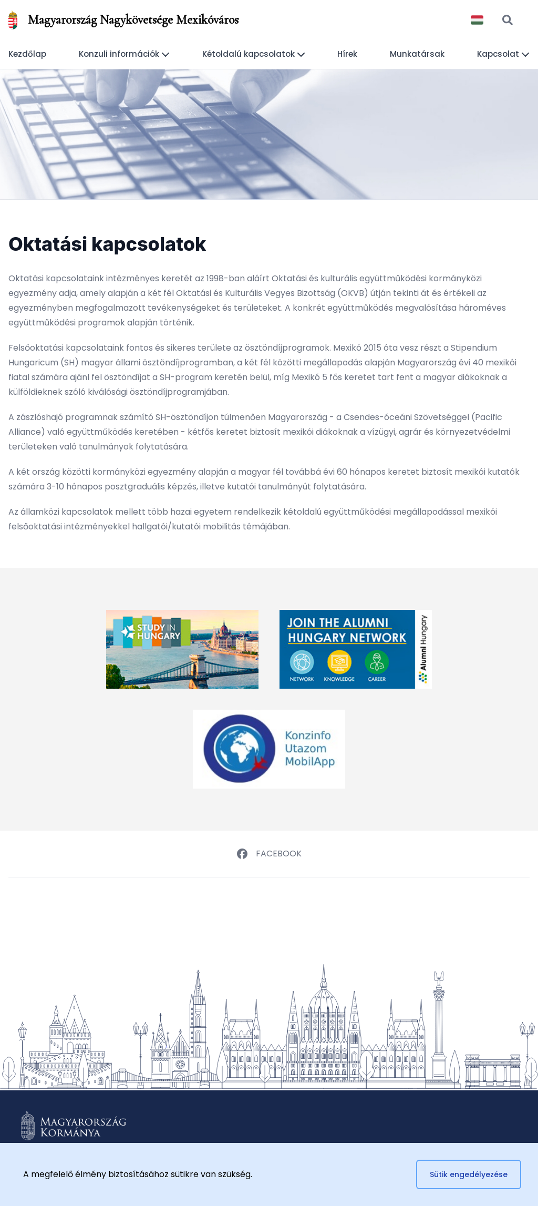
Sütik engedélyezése (469, 1174)
